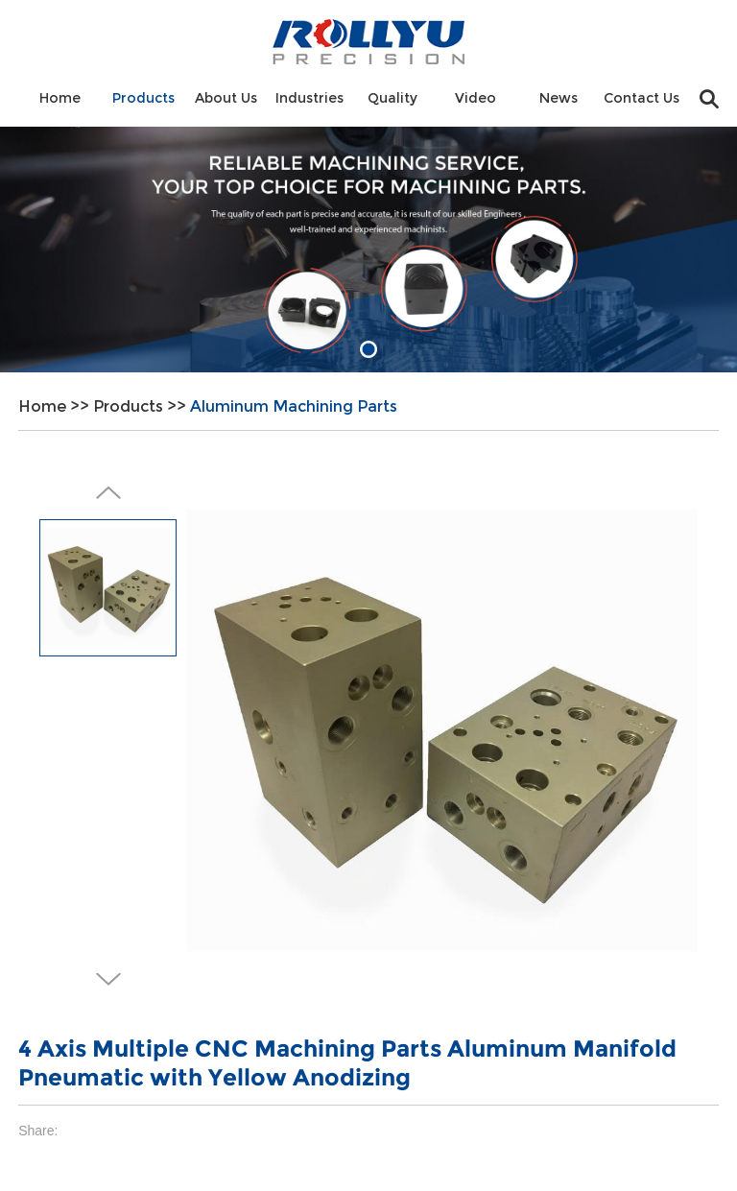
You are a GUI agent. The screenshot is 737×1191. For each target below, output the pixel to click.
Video (475, 98)
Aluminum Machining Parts (293, 406)
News (558, 98)
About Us (226, 98)
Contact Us (641, 98)
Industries (309, 98)
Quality (392, 98)
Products (143, 98)
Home (60, 98)
